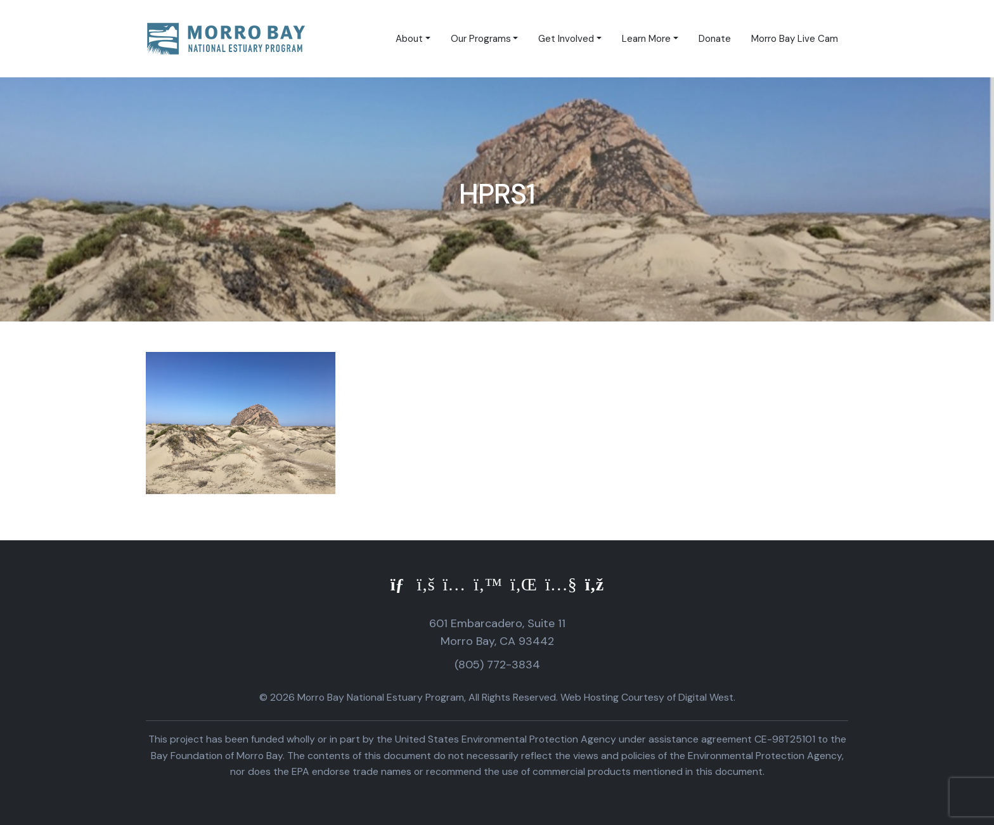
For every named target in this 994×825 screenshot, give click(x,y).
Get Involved (566, 38)
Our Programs (481, 38)
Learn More (646, 38)
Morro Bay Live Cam (794, 38)
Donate (715, 38)
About (409, 38)
